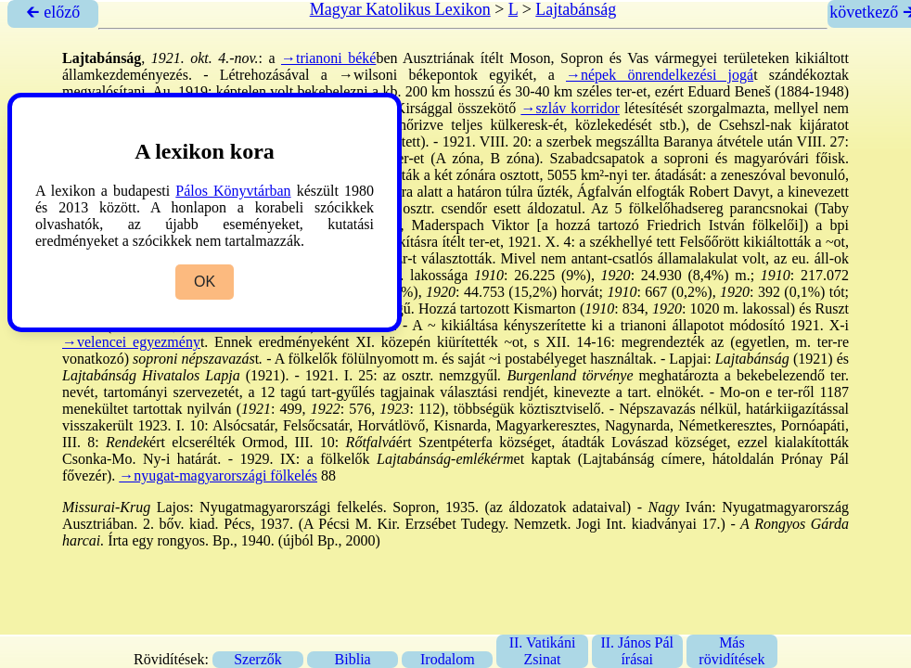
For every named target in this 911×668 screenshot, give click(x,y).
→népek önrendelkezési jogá (659, 75)
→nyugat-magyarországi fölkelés (218, 475)
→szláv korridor (569, 108)
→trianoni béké (328, 58)
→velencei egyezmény (131, 342)
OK (204, 281)
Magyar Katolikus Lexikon (400, 9)
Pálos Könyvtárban (232, 191)
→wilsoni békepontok (408, 75)
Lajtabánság (575, 9)
